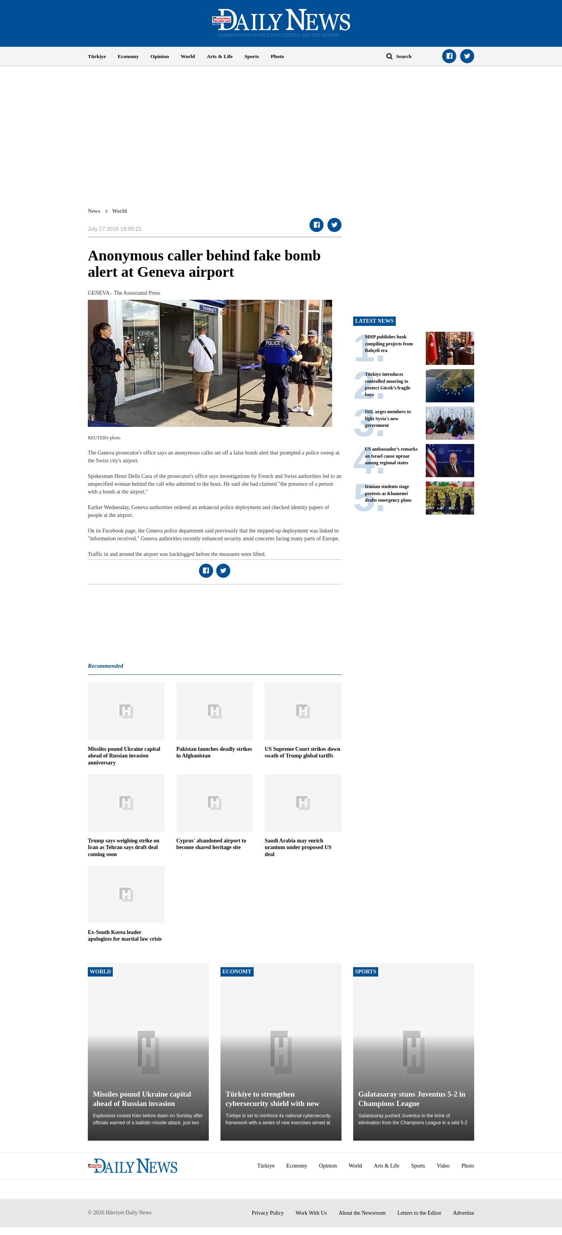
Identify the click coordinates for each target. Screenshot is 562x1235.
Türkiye (97, 56)
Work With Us (311, 1213)
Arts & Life (220, 56)
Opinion (160, 56)
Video (443, 1166)
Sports (251, 56)
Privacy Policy (268, 1213)
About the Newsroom (362, 1213)
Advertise (463, 1213)
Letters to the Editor (419, 1213)
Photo (277, 56)
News (94, 211)
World (188, 56)
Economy (128, 56)
